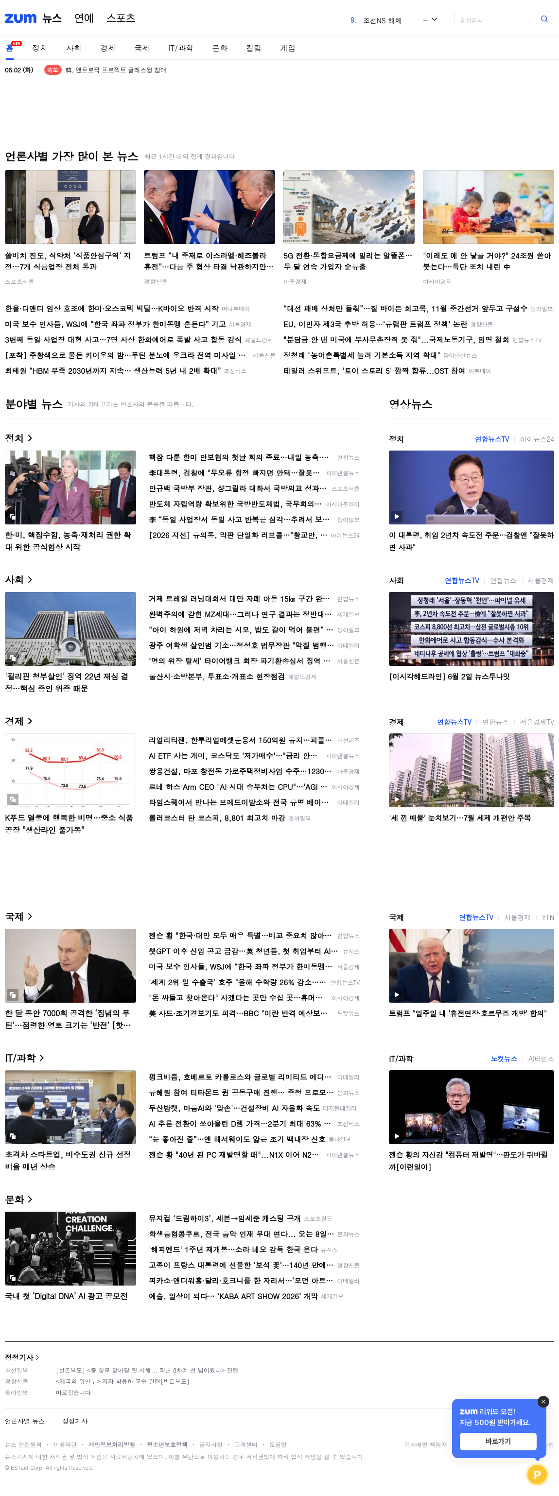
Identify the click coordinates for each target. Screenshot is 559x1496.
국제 (142, 47)
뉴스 (52, 18)
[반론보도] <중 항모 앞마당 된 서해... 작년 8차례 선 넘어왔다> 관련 (147, 1370)
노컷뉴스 (504, 1058)
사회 (74, 47)
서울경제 (541, 580)
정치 (40, 47)
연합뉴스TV (492, 439)
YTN (548, 917)
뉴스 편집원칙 (23, 1444)
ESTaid (19, 1467)
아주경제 (295, 281)
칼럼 (254, 47)
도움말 (278, 1444)
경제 (108, 47)
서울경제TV (537, 722)
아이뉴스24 (537, 439)
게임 (288, 47)
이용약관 (65, 1444)
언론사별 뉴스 (25, 1421)
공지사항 (211, 1444)
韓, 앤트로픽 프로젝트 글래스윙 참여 (116, 69)
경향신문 (155, 281)
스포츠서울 (19, 281)
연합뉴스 (503, 580)
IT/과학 (180, 47)
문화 (219, 47)
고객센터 (246, 1444)
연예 (84, 18)
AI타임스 (541, 1058)
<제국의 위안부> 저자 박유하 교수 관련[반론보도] (123, 1381)
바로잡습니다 (73, 1392)
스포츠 (121, 18)
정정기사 (19, 1357)
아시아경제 (437, 281)
